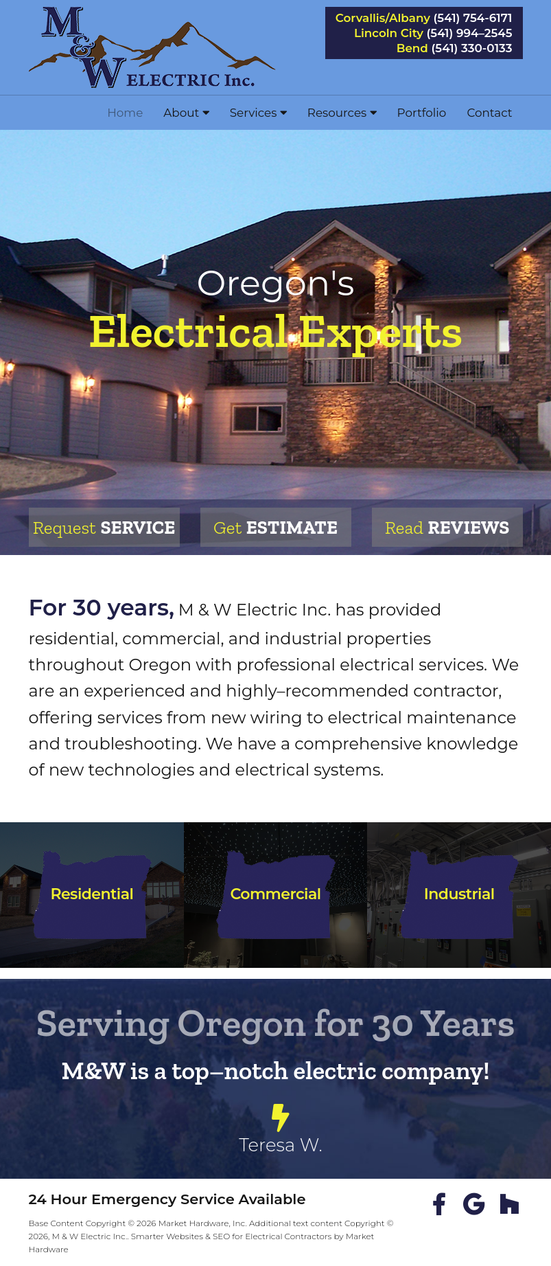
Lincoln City (388, 33)
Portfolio (422, 113)
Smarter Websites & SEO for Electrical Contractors (231, 1236)
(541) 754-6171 (473, 18)
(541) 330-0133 (472, 48)
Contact (489, 113)
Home (125, 113)
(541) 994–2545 (470, 33)
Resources (342, 113)
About (186, 113)
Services (258, 113)
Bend (412, 48)
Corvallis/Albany (383, 18)
